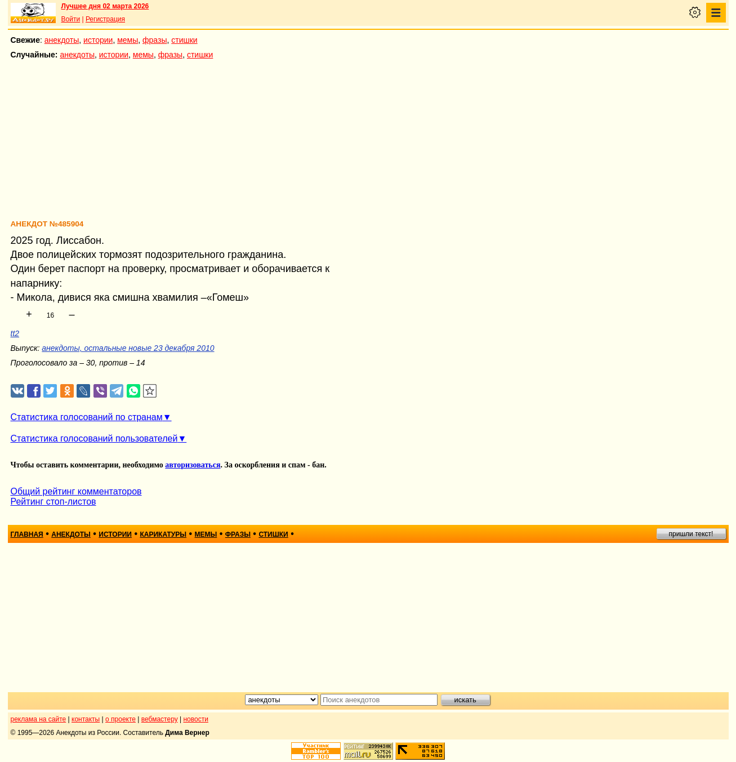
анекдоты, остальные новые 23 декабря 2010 (128, 348)
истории (98, 39)
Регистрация (105, 19)
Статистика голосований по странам (87, 417)
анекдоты (61, 39)
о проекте (120, 719)
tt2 (15, 333)
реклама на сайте (38, 719)
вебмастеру (159, 719)
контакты (86, 719)
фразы (154, 39)
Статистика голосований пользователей (94, 438)
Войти (71, 19)
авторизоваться (192, 465)
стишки (184, 39)
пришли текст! (691, 534)
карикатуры (163, 534)
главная (27, 534)
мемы (127, 39)
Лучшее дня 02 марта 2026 (105, 6)
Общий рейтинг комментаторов (76, 491)
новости (195, 719)
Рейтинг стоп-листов (53, 501)
